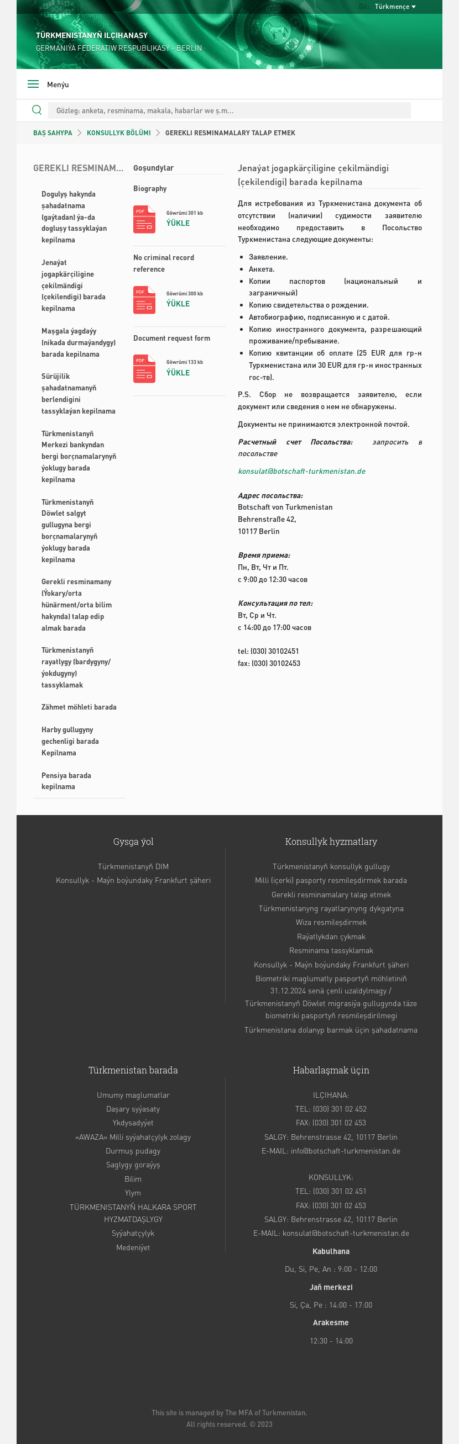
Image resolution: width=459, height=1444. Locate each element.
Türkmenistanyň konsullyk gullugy (331, 866)
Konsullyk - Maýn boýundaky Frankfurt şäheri (133, 880)
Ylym (133, 1192)
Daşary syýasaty (133, 1108)
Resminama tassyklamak (331, 950)
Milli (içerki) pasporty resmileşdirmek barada (331, 880)
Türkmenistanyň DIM (133, 866)
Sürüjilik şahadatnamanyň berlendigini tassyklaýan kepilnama (78, 393)
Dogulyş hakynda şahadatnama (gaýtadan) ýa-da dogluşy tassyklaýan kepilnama (74, 216)
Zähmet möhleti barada (79, 706)
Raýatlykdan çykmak (331, 936)
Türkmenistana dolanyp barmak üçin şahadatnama (331, 1029)
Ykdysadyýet (133, 1122)
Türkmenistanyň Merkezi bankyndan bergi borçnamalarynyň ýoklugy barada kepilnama (78, 456)
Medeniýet (133, 1247)
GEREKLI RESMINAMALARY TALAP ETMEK (230, 133)
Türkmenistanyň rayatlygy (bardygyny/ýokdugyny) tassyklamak (76, 667)
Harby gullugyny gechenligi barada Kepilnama (70, 740)
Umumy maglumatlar (133, 1094)
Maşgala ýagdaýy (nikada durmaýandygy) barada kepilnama (78, 342)
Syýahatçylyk (133, 1232)
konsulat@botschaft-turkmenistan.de (301, 470)
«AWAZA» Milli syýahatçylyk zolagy (133, 1136)
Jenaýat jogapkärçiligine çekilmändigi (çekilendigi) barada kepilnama (73, 285)
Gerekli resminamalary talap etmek (331, 894)
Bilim (133, 1178)
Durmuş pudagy (133, 1150)
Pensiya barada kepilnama (66, 780)
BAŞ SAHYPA (52, 133)
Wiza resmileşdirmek (331, 922)
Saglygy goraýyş (133, 1164)
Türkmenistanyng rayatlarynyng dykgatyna (331, 908)
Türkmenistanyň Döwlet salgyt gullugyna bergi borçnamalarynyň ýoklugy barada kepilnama (69, 530)
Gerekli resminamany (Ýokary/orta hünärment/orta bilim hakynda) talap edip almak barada (76, 604)
